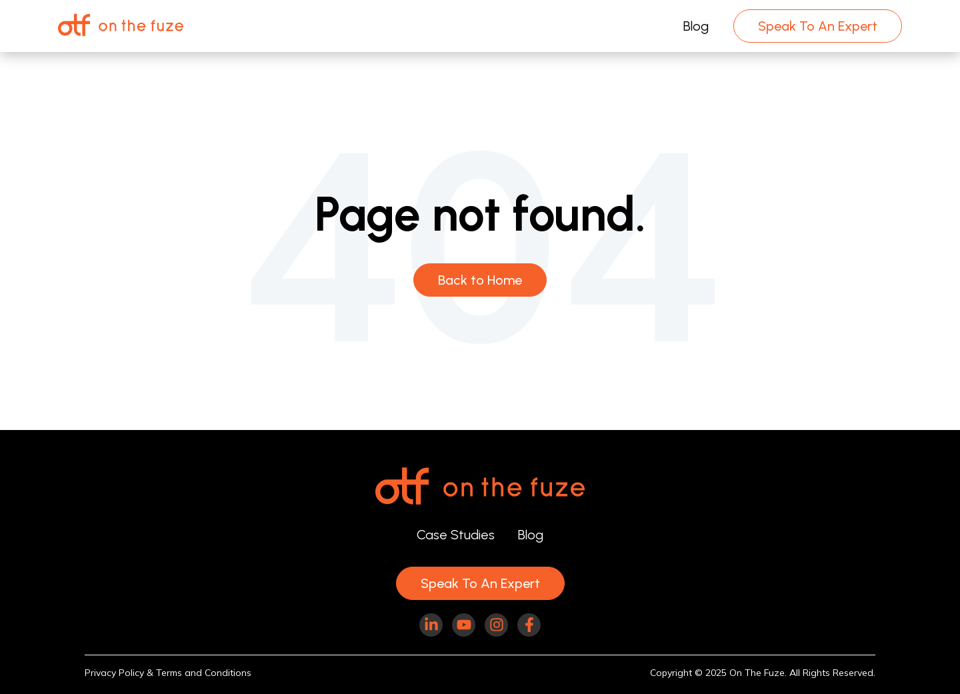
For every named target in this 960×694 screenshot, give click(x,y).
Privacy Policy (114, 673)
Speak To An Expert (817, 26)
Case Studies (456, 535)
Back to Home (480, 280)
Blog (696, 26)
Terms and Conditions (203, 673)
